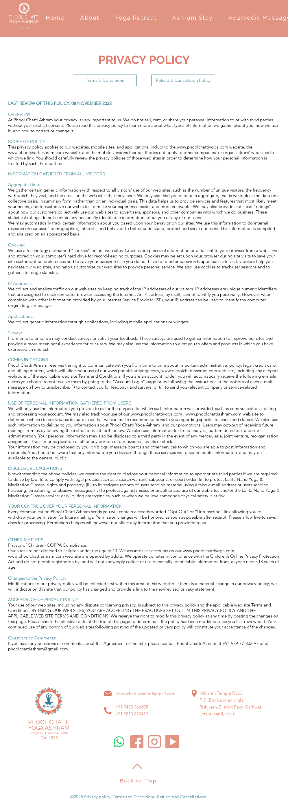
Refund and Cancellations (181, 797)
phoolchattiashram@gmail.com (38, 649)
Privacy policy (97, 797)
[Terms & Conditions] (105, 80)
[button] (89, 17)
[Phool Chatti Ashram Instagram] (154, 741)
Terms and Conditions (134, 797)
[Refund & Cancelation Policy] (183, 80)
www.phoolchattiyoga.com (202, 147)
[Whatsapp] (119, 741)
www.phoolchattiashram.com (36, 152)
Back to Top (138, 781)
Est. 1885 (49, 738)
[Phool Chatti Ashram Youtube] (172, 741)
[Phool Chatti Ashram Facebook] (136, 741)
